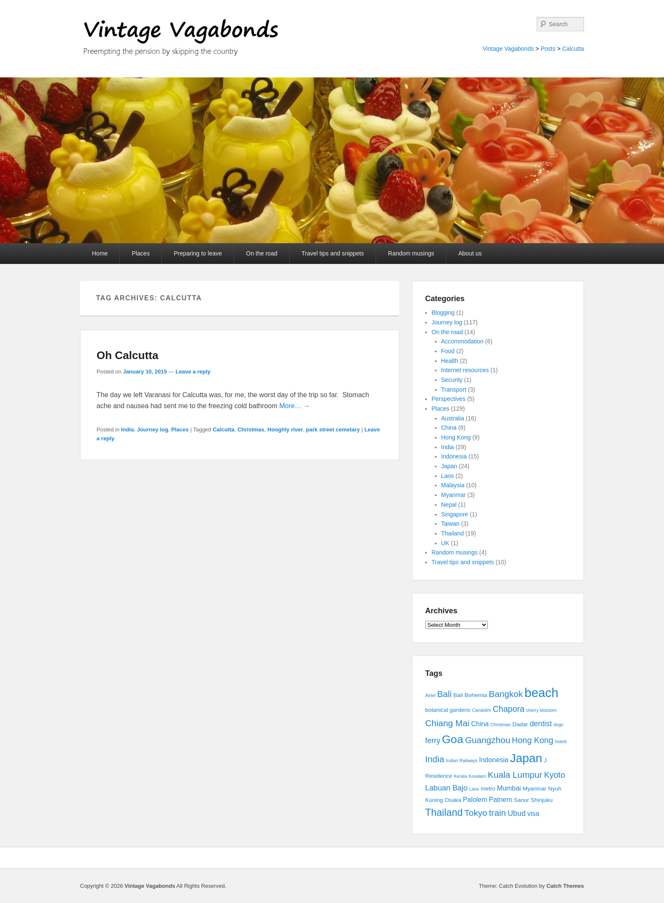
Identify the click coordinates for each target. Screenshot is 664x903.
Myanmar (453, 494)
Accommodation (462, 341)
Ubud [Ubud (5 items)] (517, 813)
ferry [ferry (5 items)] (432, 740)
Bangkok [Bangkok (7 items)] (506, 694)
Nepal (449, 504)
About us (469, 253)
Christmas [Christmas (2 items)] (500, 724)
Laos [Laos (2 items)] (474, 788)
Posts (548, 48)
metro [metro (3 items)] (488, 788)
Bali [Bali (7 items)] (444, 694)
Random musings (411, 253)
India (127, 429)
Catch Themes (565, 886)
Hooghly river (285, 429)
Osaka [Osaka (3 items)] (453, 800)
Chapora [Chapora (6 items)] (509, 709)
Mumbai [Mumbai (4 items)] (509, 788)
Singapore (454, 514)
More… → (294, 405)
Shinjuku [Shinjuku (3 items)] (542, 800)
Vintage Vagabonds (508, 48)
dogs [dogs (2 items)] (558, 724)
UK (445, 543)
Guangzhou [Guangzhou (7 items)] (487, 740)
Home (100, 253)
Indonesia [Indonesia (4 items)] (493, 759)
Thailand (452, 533)
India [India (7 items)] (434, 759)
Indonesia (454, 456)
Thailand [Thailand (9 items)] (444, 812)
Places (140, 253)
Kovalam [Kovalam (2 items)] (477, 776)
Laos (447, 475)
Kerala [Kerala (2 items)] (460, 776)
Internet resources (465, 370)
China (449, 427)
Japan (449, 466)
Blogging (443, 312)
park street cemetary (333, 429)
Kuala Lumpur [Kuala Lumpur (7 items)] (515, 774)
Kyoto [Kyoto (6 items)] (554, 774)
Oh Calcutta (127, 355)
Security (452, 379)
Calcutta (573, 48)
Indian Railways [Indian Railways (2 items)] (462, 760)
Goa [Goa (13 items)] (452, 739)
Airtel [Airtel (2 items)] (430, 695)
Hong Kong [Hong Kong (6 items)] (532, 740)
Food (448, 351)
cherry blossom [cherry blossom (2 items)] (541, 710)
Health (449, 360)
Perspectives (448, 398)
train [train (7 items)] (497, 813)
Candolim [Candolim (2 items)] (481, 710)
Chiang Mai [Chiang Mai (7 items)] (447, 723)
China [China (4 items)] (480, 723)
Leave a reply (192, 371)
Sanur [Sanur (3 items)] (521, 800)
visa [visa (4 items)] (533, 813)
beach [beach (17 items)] (542, 693)
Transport (453, 389)
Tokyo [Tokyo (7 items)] (476, 813)
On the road (261, 253)
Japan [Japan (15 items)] (526, 758)
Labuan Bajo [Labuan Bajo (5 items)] (446, 788)
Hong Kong (456, 437)
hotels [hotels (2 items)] (561, 741)
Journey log (152, 429)
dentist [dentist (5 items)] (541, 723)
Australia (452, 418)
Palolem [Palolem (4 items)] (475, 799)
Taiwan (450, 523)
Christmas (251, 429)
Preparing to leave (198, 253)
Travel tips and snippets (333, 253)
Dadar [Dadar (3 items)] (520, 724)
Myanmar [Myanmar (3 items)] (534, 788)
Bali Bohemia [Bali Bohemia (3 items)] (470, 695)
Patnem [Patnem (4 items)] (500, 799)
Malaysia (453, 485)
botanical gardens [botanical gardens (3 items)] (447, 710)
